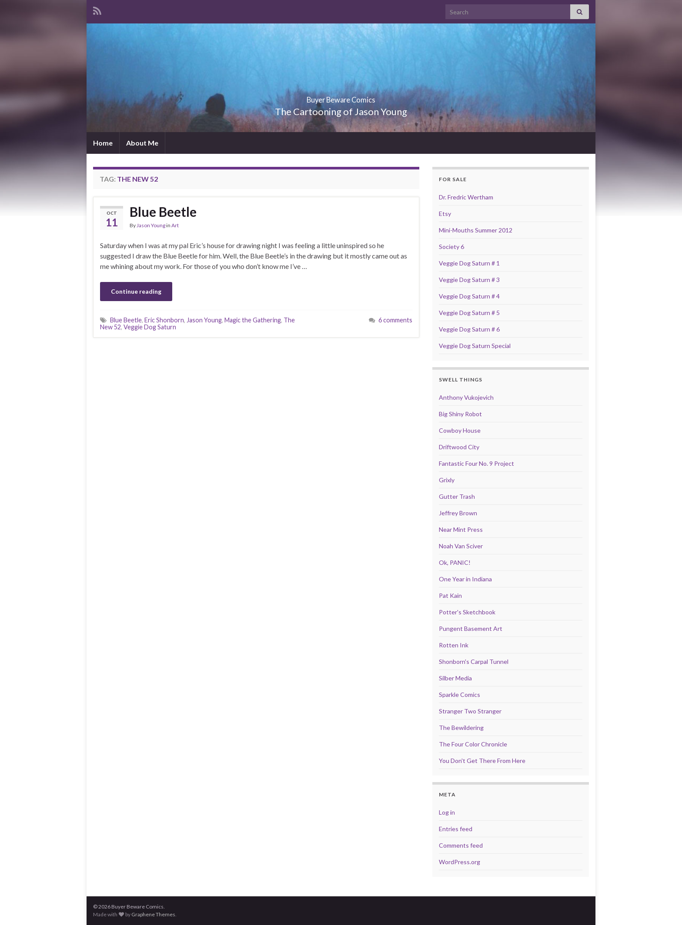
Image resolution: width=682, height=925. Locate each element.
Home (103, 143)
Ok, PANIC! (455, 562)
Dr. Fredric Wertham (466, 197)
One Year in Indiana (465, 579)
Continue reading (136, 291)
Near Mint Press (461, 529)
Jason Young (151, 225)
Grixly (447, 480)
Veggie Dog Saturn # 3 (469, 279)
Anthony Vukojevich (466, 397)
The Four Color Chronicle (473, 744)
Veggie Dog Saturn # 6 (469, 329)
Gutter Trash (457, 496)
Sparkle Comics (459, 694)
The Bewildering (461, 727)
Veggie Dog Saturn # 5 (469, 312)
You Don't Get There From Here (482, 760)
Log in (447, 812)
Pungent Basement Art (470, 628)
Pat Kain (450, 595)
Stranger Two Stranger (470, 711)
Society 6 (451, 246)
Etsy (445, 213)
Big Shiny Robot (460, 414)
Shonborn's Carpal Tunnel (473, 661)
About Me (142, 143)
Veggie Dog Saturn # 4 (469, 296)
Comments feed (461, 845)
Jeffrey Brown (458, 513)
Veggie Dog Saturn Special (475, 345)
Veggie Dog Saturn (150, 327)
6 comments (395, 320)
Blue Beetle (163, 211)
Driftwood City (459, 447)
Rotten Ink (453, 645)
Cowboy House (460, 430)
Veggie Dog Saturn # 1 (469, 263)
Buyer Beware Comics (341, 97)
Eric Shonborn (164, 320)
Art (175, 225)
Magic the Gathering (252, 320)
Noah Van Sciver (461, 546)
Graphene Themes (153, 914)
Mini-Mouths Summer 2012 (475, 230)
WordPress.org (459, 861)
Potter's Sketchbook (467, 612)
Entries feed (455, 828)
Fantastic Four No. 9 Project (476, 463)
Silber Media (455, 678)
